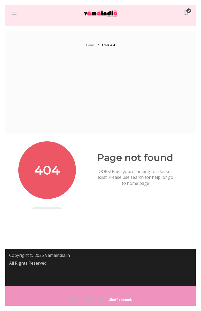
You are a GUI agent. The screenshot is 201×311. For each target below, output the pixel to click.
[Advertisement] (100, 94)
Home (90, 45)
